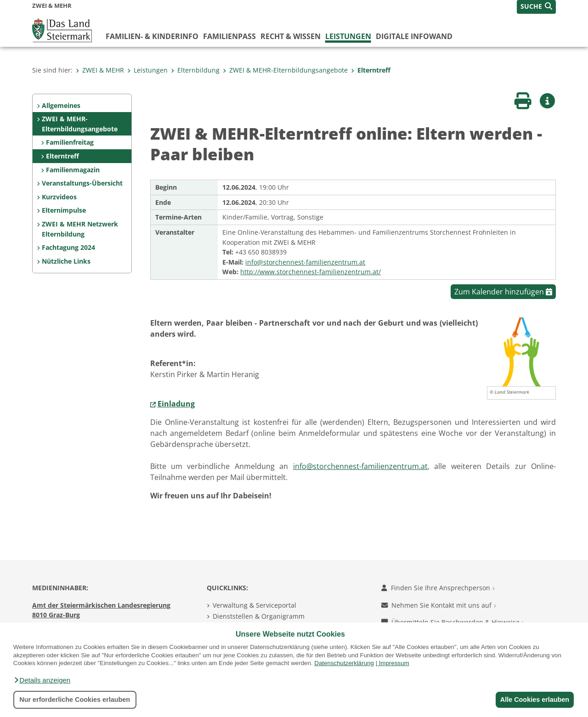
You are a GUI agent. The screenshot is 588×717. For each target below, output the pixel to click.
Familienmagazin (73, 169)
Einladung (176, 404)
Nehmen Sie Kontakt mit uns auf (438, 605)
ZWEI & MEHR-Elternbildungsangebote (285, 70)
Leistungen (348, 36)
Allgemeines (61, 105)
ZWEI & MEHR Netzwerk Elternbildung (80, 229)
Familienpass (229, 36)
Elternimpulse (64, 210)
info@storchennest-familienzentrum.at (305, 262)
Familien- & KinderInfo (152, 36)
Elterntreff (370, 70)
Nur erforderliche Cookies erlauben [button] (74, 699)
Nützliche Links (66, 261)
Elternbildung (195, 70)
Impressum (394, 663)
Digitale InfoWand (414, 36)
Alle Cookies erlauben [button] (533, 699)
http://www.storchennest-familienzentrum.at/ (310, 271)
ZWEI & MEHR (100, 70)
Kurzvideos (59, 196)
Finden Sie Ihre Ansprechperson (438, 587)
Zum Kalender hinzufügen (503, 292)
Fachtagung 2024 (68, 247)
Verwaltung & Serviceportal (254, 605)
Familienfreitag (70, 142)
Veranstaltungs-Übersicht (82, 183)
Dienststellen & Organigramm (259, 616)
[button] (41, 680)
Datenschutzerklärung (344, 663)
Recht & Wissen (290, 36)
